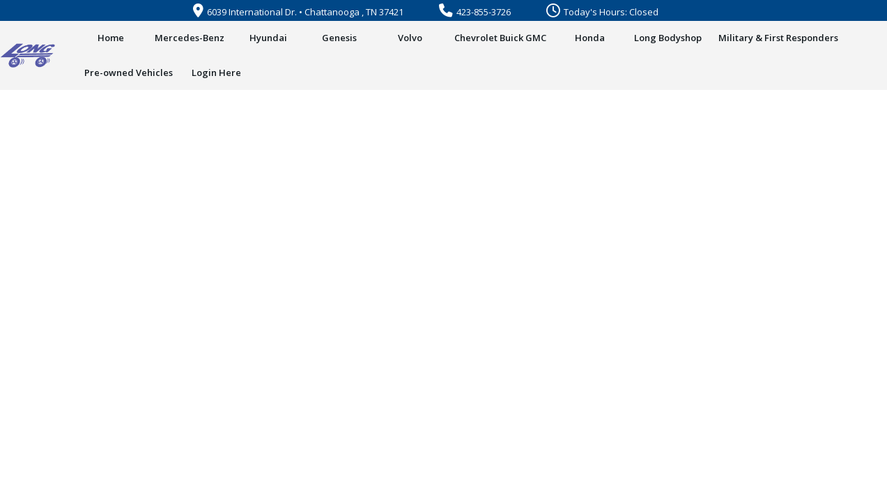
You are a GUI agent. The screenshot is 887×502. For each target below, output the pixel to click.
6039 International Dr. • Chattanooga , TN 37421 (298, 12)
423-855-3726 (475, 12)
